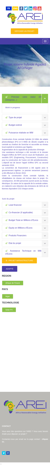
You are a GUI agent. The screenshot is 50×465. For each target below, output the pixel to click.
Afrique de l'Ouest (12, 283)
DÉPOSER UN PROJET (24, 31)
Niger (7, 296)
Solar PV (9, 310)
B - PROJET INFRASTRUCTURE (19, 260)
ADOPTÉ (9, 269)
